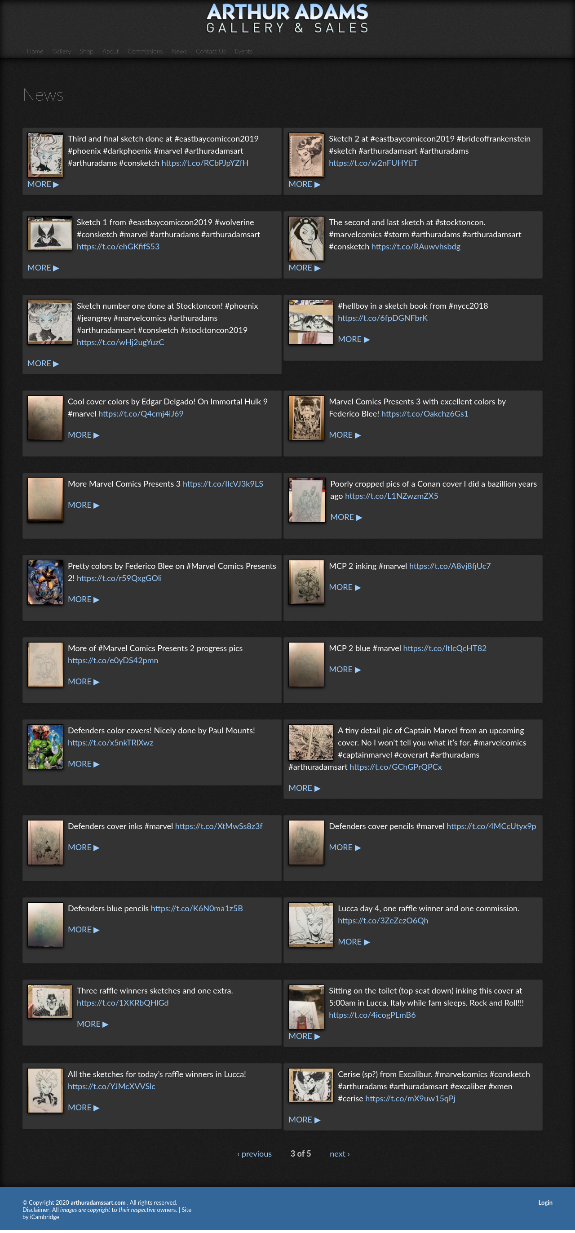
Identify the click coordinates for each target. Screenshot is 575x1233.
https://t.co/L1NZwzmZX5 (391, 496)
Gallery (61, 51)
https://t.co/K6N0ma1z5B (197, 908)
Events (244, 51)
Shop (86, 51)
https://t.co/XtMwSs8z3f (219, 826)
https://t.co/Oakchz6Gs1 (425, 413)
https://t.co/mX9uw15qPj (410, 1098)
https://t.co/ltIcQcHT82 (445, 648)
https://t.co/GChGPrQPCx (395, 767)
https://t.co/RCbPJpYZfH (205, 163)
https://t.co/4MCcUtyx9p (491, 826)
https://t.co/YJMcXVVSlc (111, 1086)
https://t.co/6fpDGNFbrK (383, 318)
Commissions (145, 51)
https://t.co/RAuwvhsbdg (416, 246)
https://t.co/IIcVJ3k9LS (223, 483)
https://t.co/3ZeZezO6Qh (383, 920)
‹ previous (254, 1153)
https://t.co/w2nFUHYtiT (373, 163)
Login (546, 1202)
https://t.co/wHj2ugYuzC (120, 342)
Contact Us (211, 51)
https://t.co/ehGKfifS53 (118, 246)
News (179, 51)
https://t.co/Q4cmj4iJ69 (141, 413)
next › (340, 1153)
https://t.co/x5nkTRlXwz (110, 742)
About (110, 51)
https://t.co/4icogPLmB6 (372, 1015)
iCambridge (44, 1216)
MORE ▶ (43, 184)
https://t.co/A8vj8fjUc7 (450, 566)
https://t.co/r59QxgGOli (119, 578)
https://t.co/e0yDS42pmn (113, 660)
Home (35, 51)
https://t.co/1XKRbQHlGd (123, 1002)
